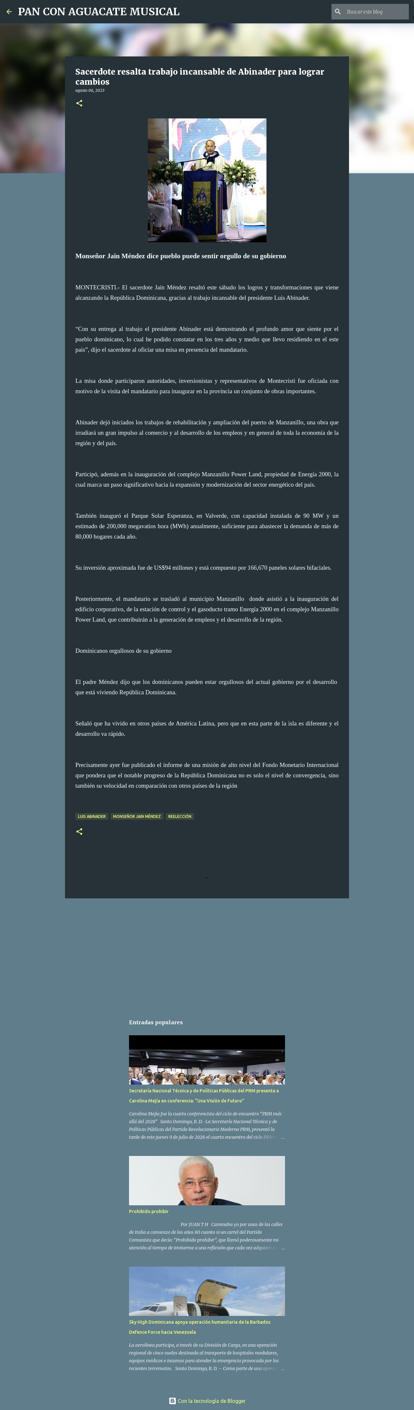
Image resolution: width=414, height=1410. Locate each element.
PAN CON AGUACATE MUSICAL (99, 11)
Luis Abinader (92, 816)
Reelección (179, 816)
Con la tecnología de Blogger (207, 1401)
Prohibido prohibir (149, 1211)
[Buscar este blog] (375, 11)
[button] (79, 103)
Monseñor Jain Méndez (137, 816)
